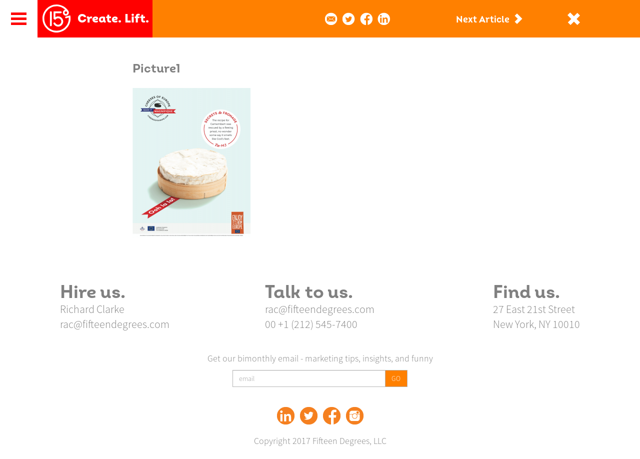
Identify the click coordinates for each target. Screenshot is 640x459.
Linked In (285, 415)
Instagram (355, 415)
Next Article (483, 20)
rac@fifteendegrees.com (115, 324)
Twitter (309, 415)
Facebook (331, 415)
